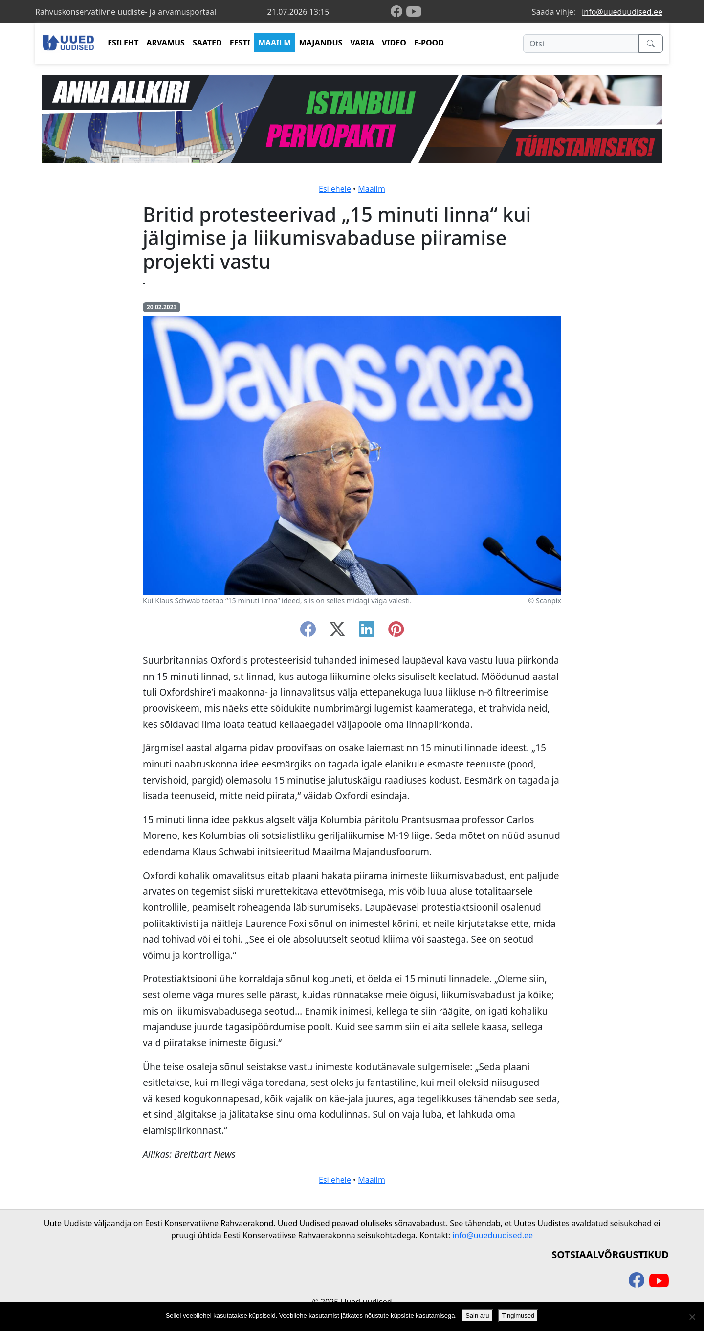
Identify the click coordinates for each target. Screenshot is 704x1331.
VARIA (362, 42)
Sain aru (477, 1315)
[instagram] (396, 632)
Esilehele (335, 188)
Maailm (371, 188)
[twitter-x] (337, 632)
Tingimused (518, 1315)
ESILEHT (123, 42)
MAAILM (274, 42)
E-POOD (429, 42)
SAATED (207, 42)
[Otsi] (581, 43)
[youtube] (413, 11)
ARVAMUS (166, 42)
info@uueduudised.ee (622, 11)
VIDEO (394, 42)
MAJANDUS (320, 42)
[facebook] (398, 12)
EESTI (240, 42)
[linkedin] (366, 632)
